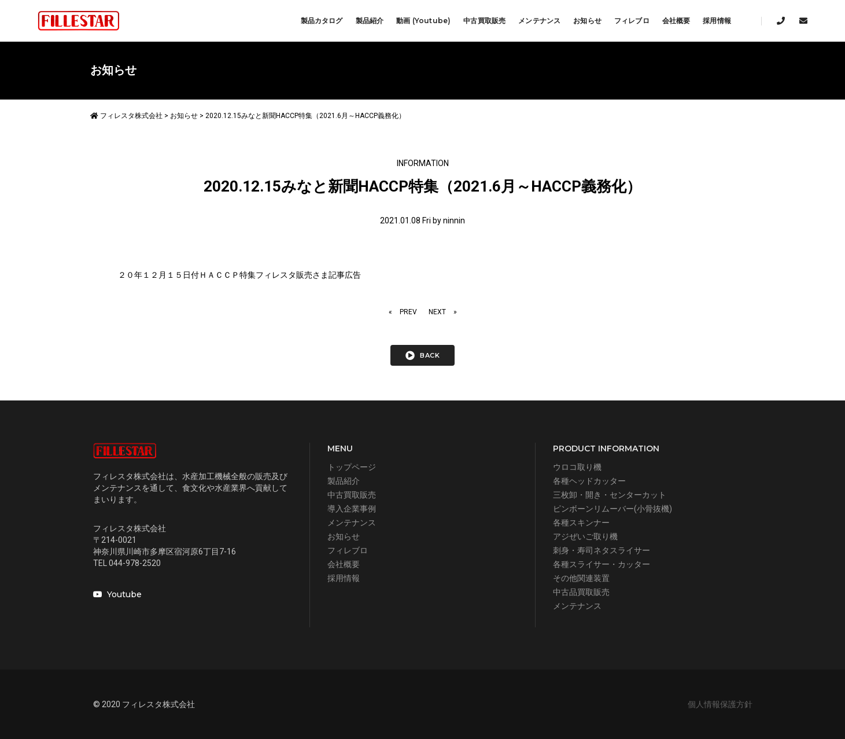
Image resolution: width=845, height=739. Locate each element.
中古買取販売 (484, 20)
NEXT (437, 312)
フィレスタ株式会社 (126, 116)
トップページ (351, 467)
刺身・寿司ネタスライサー (601, 550)
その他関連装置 (581, 578)
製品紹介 (370, 20)
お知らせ (587, 20)
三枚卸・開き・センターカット (609, 494)
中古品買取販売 (581, 592)
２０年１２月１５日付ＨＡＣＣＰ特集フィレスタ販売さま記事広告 (239, 275)
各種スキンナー (581, 522)
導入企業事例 (351, 508)
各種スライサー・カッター (601, 564)
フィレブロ (632, 20)
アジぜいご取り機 (585, 536)
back (422, 355)
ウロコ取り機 (577, 467)
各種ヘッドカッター (589, 481)
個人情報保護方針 (720, 704)
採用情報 (717, 20)
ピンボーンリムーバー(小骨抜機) (612, 508)
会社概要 (676, 20)
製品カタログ (322, 20)
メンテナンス (539, 20)
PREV (408, 312)
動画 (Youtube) (423, 20)
